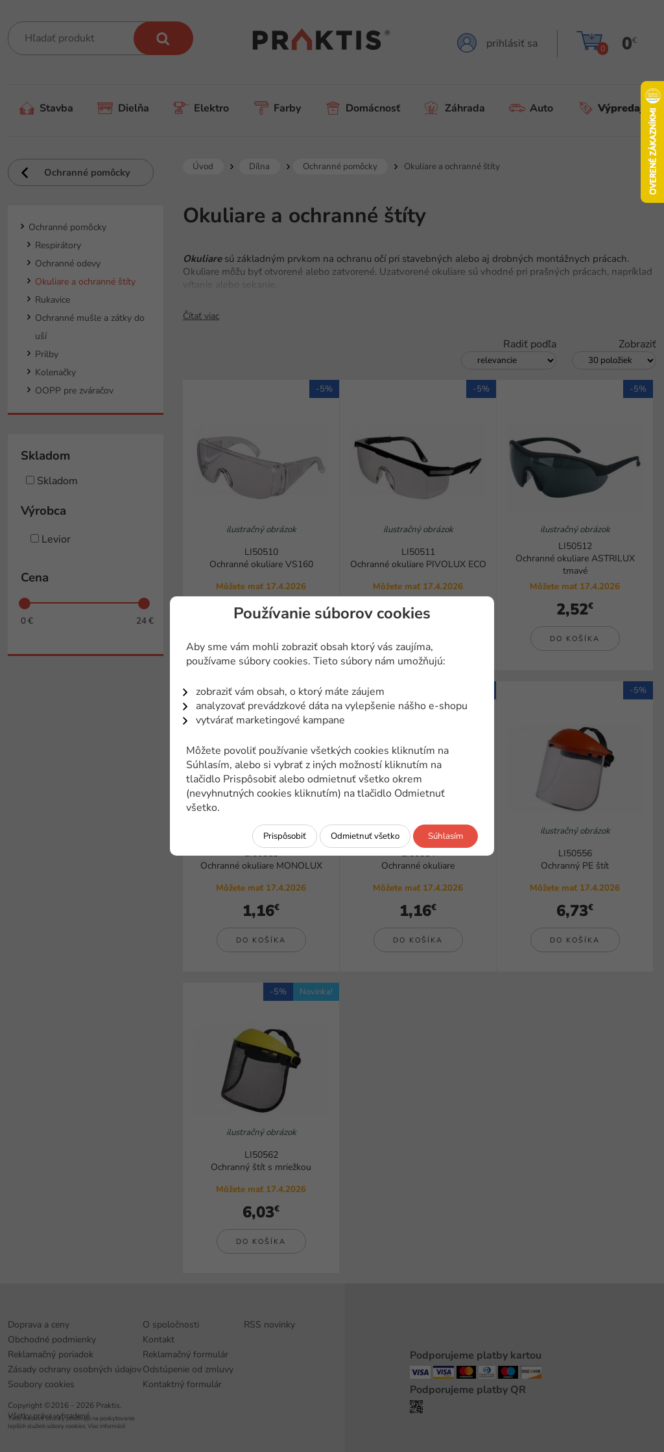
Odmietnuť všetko (365, 836)
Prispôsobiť (284, 836)
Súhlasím (445, 836)
